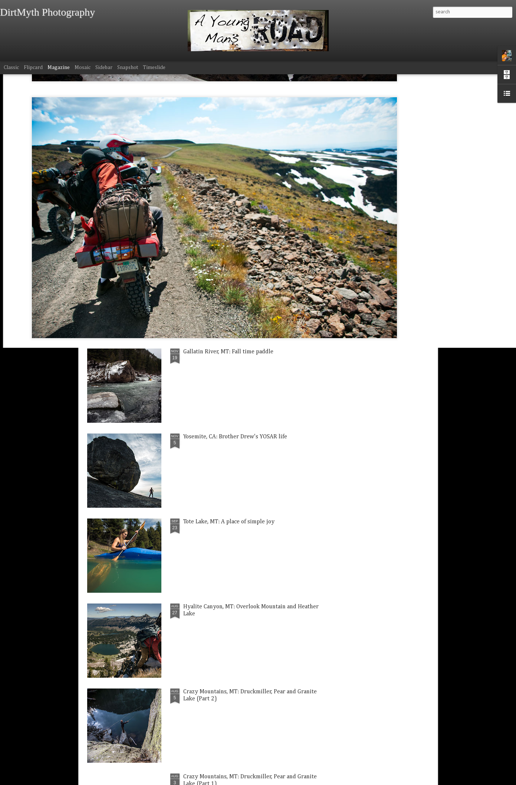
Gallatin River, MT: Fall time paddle (228, 352)
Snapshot (127, 67)
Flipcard (33, 67)
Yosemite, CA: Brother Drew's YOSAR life (235, 437)
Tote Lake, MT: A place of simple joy (229, 522)
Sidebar (103, 67)
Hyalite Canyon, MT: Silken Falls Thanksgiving (389, 316)
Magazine (58, 67)
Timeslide (154, 67)
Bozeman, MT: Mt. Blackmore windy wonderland (122, 316)
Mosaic (83, 67)
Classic (11, 67)
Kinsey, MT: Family (212, 309)
